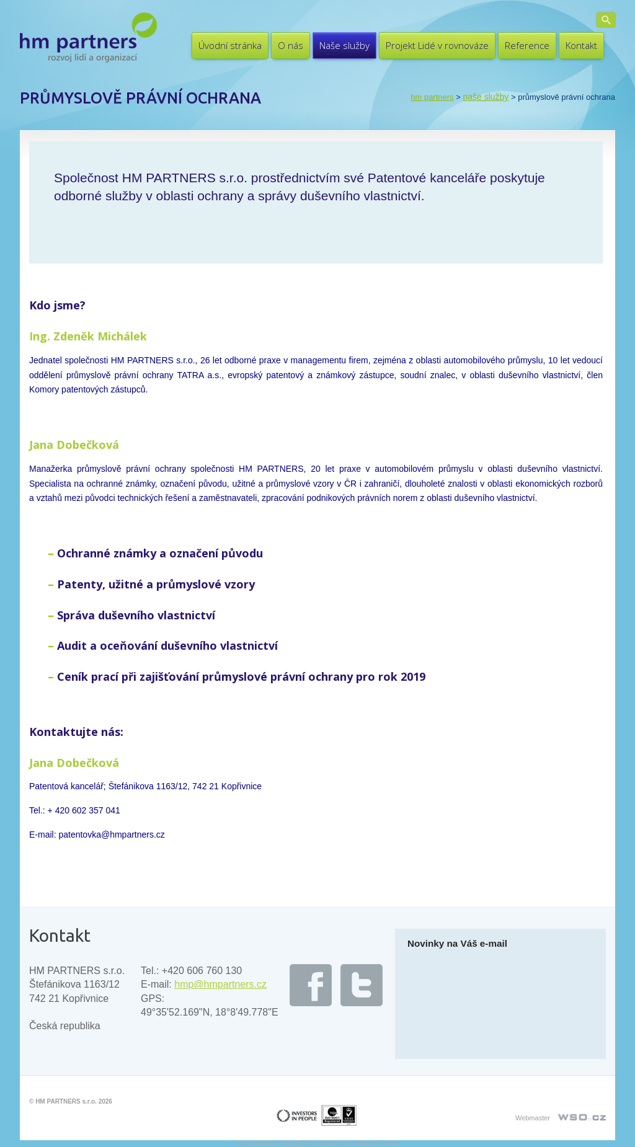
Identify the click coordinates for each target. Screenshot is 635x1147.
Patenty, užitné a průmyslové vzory (156, 584)
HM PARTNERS (432, 97)
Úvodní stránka (230, 45)
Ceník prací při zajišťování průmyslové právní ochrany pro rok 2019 (241, 676)
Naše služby (344, 45)
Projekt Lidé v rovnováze (437, 45)
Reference (527, 45)
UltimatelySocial (375, 1143)
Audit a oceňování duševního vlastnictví (167, 645)
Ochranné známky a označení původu (160, 553)
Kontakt (581, 45)
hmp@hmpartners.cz (220, 984)
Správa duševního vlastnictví (136, 615)
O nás (290, 45)
